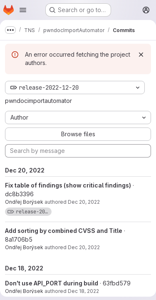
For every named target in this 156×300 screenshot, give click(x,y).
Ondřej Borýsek (24, 202)
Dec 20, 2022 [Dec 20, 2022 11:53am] (84, 247)
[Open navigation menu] (23, 10)
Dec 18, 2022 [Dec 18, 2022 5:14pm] (83, 291)
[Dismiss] (141, 55)
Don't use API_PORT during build (51, 283)
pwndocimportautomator (38, 100)
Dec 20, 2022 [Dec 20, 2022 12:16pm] (84, 202)
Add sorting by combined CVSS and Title (63, 230)
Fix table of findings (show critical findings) (68, 185)
